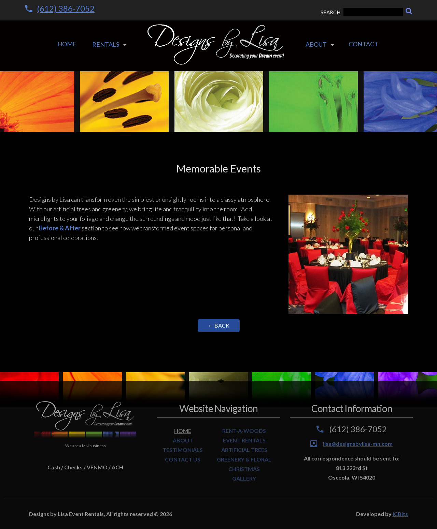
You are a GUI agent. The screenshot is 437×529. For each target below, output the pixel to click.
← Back (218, 325)
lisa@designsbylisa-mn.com (358, 443)
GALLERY (244, 478)
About (316, 44)
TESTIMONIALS (183, 450)
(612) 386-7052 (66, 8)
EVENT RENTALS (244, 440)
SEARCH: (362, 12)
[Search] (409, 11)
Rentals (105, 44)
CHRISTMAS (244, 469)
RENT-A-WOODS (244, 430)
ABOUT (183, 440)
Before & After (60, 228)
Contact (363, 44)
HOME (182, 430)
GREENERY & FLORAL (244, 459)
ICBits (400, 514)
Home (66, 44)
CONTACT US (182, 459)
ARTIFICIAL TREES (244, 450)
